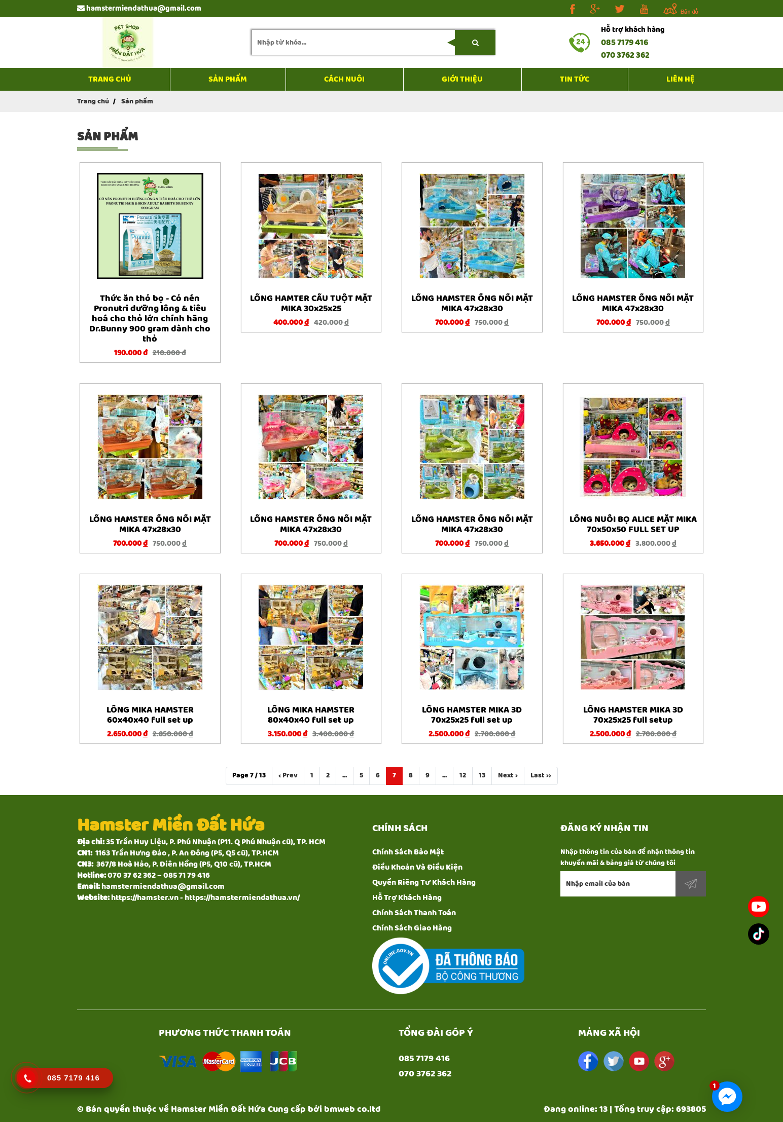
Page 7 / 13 (249, 775)
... (344, 775)
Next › (508, 775)
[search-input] (373, 42)
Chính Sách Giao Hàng (412, 928)
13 (482, 775)
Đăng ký (690, 883)
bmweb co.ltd (352, 1109)
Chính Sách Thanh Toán (414, 913)
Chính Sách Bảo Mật (408, 852)
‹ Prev (288, 775)
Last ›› (540, 775)
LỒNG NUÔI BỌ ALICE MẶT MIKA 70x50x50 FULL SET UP (633, 524)
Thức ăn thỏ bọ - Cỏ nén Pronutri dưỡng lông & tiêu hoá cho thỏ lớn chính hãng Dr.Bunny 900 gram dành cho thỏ (149, 318)
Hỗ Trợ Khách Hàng (407, 898)
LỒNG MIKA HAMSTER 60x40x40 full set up (150, 715)
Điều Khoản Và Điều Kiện (417, 867)
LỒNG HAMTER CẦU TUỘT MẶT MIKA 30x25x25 (311, 303)
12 (462, 775)
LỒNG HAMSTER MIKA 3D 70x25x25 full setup (633, 715)
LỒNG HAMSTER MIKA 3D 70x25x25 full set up (472, 715)
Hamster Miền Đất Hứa (218, 1109)
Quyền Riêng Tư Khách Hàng (424, 882)
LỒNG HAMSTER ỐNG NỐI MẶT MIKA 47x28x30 (472, 303)
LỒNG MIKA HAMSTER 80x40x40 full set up (310, 715)
